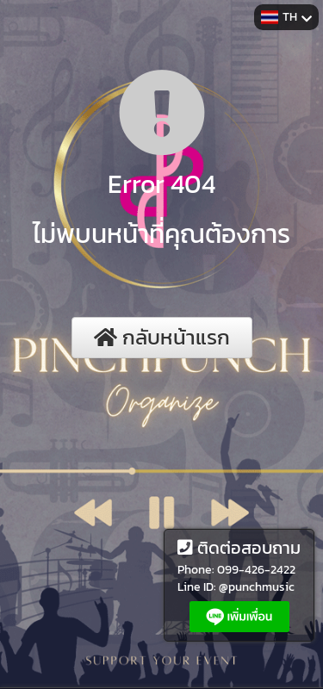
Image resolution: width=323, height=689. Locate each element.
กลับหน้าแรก (162, 337)
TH (286, 17)
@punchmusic (257, 587)
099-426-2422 (256, 570)
